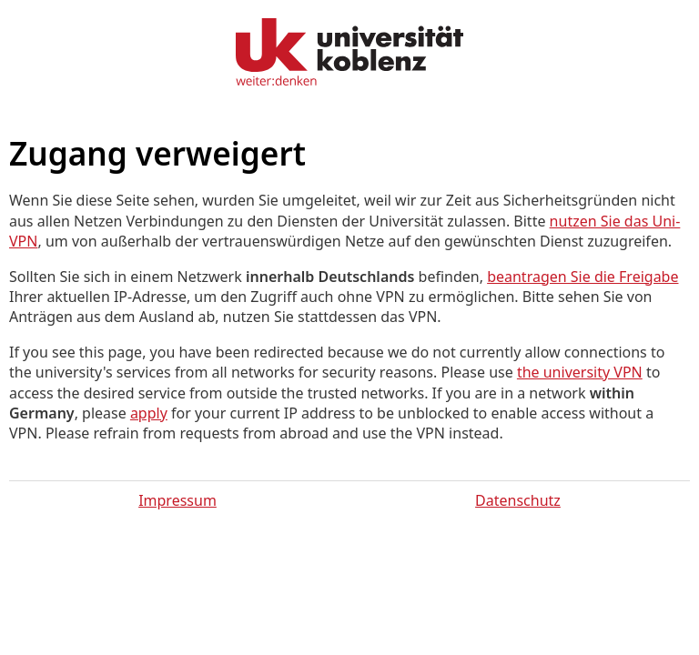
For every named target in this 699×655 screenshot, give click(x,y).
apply (148, 413)
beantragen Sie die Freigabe (582, 277)
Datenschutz (518, 500)
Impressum (177, 500)
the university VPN (580, 372)
